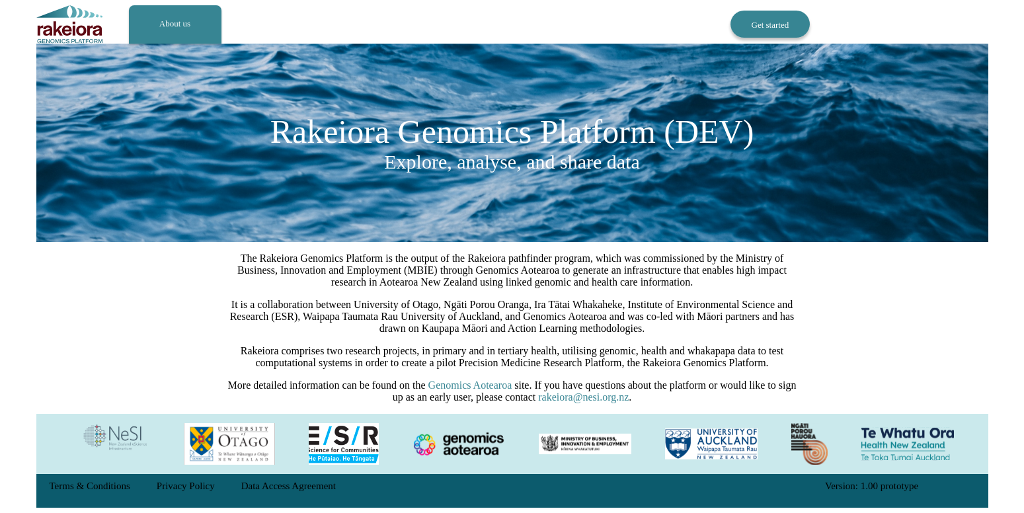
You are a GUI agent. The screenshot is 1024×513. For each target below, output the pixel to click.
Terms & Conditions (90, 486)
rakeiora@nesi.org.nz (583, 397)
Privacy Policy (186, 486)
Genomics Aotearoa (470, 385)
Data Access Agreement (288, 486)
